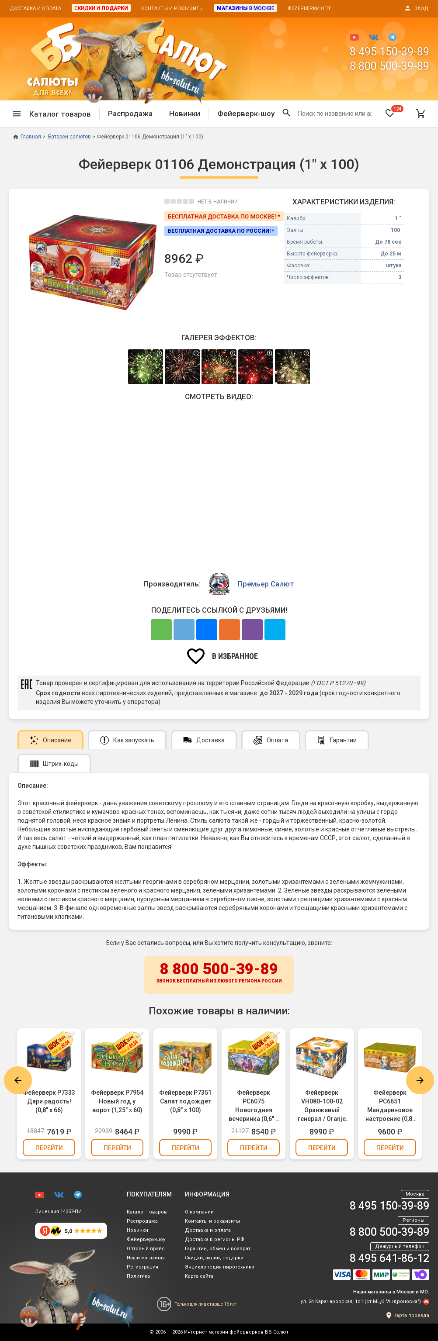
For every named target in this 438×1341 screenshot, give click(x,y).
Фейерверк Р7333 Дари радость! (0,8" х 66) (49, 1101)
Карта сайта (199, 1276)
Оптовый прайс (146, 1248)
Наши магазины (146, 1258)
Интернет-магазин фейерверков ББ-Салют (236, 1332)
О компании (199, 1212)
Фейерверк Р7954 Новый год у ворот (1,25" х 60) (117, 1101)
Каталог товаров (147, 1212)
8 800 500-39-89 (389, 66)
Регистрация (142, 1267)
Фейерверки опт (309, 8)
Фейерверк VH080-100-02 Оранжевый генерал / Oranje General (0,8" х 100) (322, 1106)
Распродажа (130, 113)
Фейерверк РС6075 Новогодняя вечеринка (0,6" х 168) (253, 1106)
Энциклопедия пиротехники (219, 1267)
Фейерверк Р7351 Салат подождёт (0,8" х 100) (185, 1101)
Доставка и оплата (35, 8)
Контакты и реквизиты (172, 8)
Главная (27, 137)
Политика (138, 1276)
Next (420, 1080)
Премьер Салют (266, 583)
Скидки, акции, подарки (214, 1258)
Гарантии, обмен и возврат (217, 1248)
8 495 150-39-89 (389, 51)
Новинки (184, 113)
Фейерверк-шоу (246, 113)
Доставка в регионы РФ (214, 1239)
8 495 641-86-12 (389, 1258)
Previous (18, 1080)
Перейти (49, 1148)
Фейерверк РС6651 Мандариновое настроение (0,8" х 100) (389, 1106)
